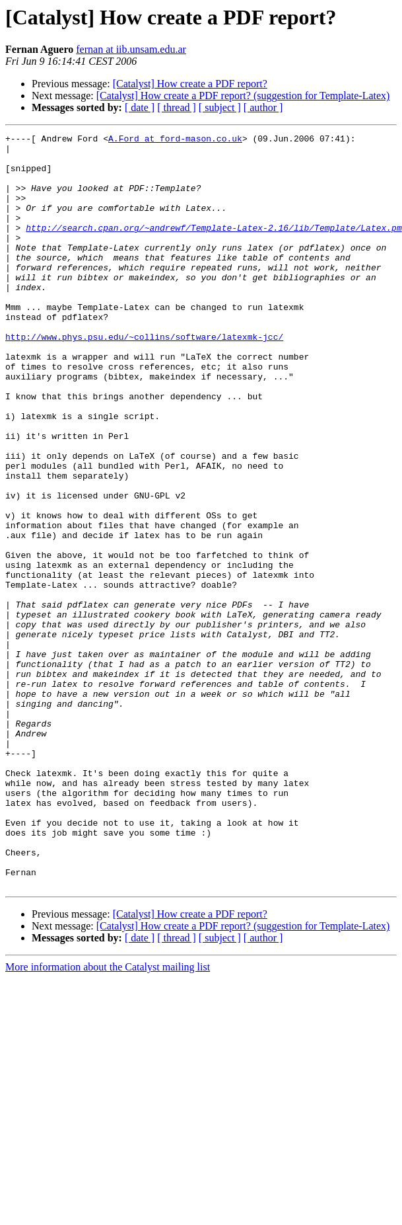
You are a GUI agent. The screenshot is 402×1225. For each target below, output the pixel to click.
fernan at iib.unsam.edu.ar (131, 49)
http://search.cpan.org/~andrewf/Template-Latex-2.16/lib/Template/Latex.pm (213, 247)
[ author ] (263, 107)
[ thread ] (176, 107)
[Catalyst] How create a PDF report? (190, 83)
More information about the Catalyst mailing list (107, 1117)
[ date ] (139, 107)
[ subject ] (220, 107)
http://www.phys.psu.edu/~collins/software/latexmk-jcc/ (144, 378)
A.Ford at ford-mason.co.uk (175, 140)
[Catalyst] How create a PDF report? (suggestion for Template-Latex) (243, 95)
